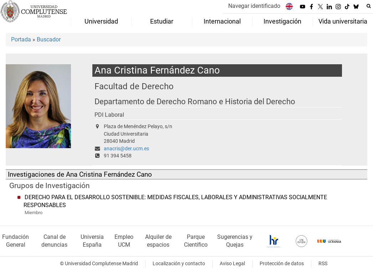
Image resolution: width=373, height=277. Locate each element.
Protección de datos (282, 264)
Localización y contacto (179, 264)
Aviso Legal (232, 264)
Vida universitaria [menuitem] (342, 21)
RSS (322, 264)
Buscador (49, 39)
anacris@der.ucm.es (126, 149)
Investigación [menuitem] (282, 21)
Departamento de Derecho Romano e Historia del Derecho (194, 101)
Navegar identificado (254, 5)
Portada (21, 39)
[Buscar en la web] (368, 6)
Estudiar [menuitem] (161, 21)
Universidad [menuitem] (101, 21)
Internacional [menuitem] (222, 21)
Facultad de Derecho (134, 86)
